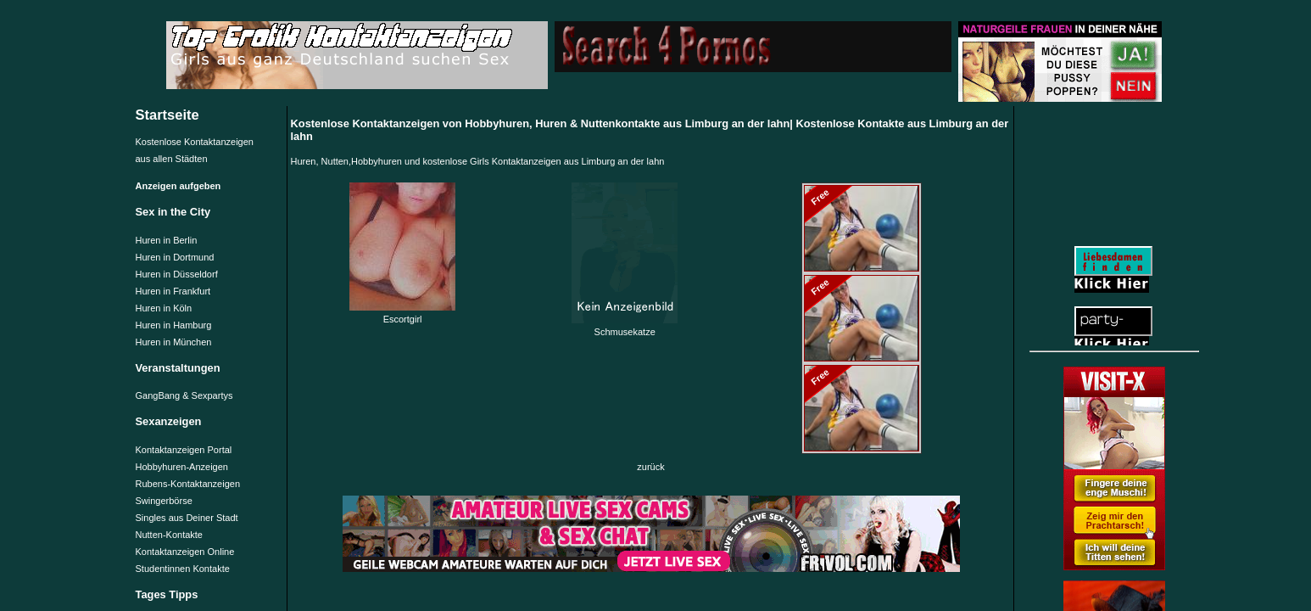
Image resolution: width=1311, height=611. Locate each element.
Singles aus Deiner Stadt (187, 518)
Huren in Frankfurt (173, 291)
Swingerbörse (164, 501)
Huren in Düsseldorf (177, 274)
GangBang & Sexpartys (184, 395)
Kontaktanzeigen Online (185, 552)
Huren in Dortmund (175, 257)
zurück (650, 467)
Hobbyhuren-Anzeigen (182, 467)
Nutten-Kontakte (170, 535)
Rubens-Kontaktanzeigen (188, 484)
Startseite (167, 114)
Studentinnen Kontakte (183, 568)
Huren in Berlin (167, 240)
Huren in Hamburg (174, 325)
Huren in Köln (164, 308)
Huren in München (174, 342)
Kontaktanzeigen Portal (184, 450)
